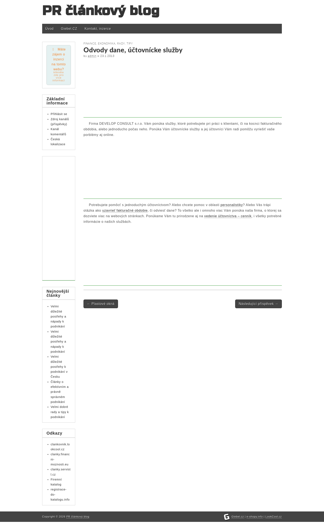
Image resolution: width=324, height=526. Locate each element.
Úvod (49, 28)
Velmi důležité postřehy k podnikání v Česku (59, 366)
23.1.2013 (107, 56)
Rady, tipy (125, 43)
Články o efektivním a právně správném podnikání (60, 392)
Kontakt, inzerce (98, 28)
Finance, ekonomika (99, 43)
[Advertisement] (182, 88)
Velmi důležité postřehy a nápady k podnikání (58, 316)
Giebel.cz (237, 520)
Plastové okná (100, 304)
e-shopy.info (255, 520)
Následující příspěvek (258, 304)
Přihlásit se (59, 114)
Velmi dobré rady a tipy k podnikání (60, 412)
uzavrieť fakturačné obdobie (125, 210)
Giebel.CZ (69, 28)
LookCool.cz (274, 520)
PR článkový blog (101, 11)
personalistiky (231, 205)
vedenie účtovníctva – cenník (227, 216)
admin (92, 56)
